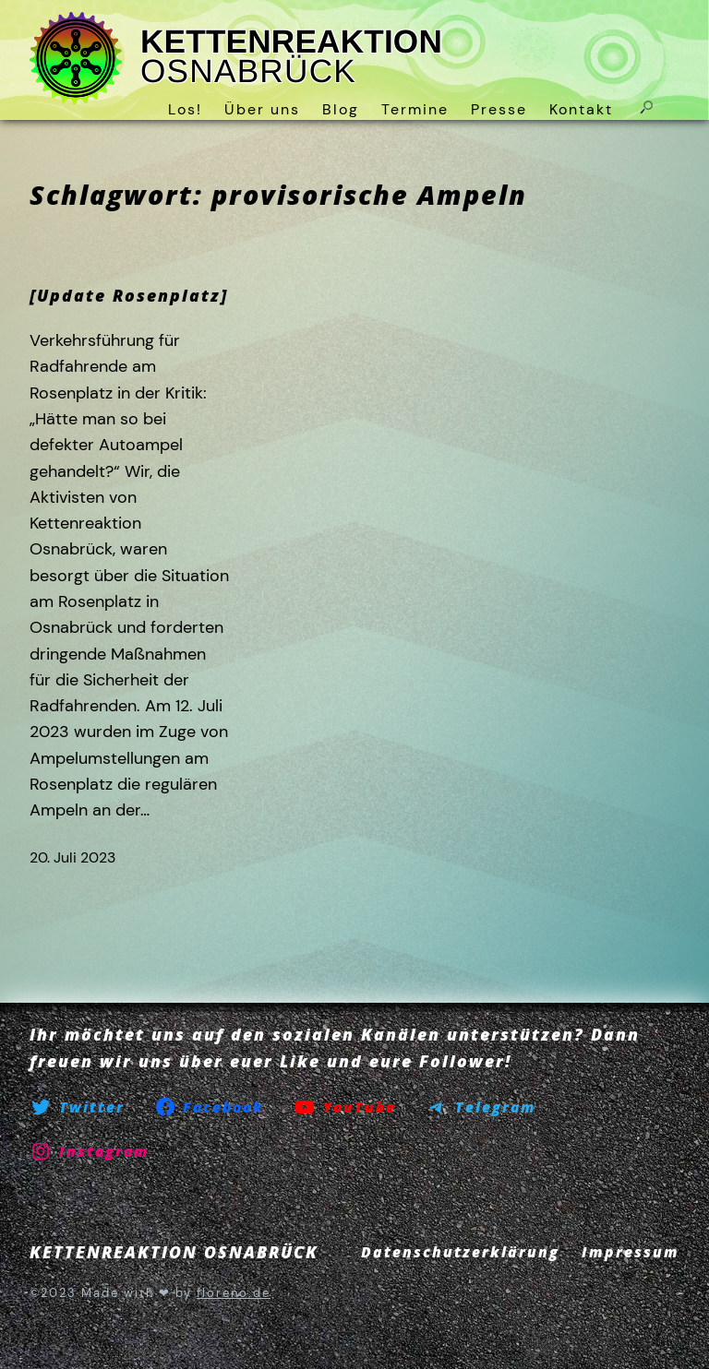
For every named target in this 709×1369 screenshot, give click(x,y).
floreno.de (233, 1293)
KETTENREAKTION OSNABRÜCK (291, 57)
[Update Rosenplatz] (129, 295)
